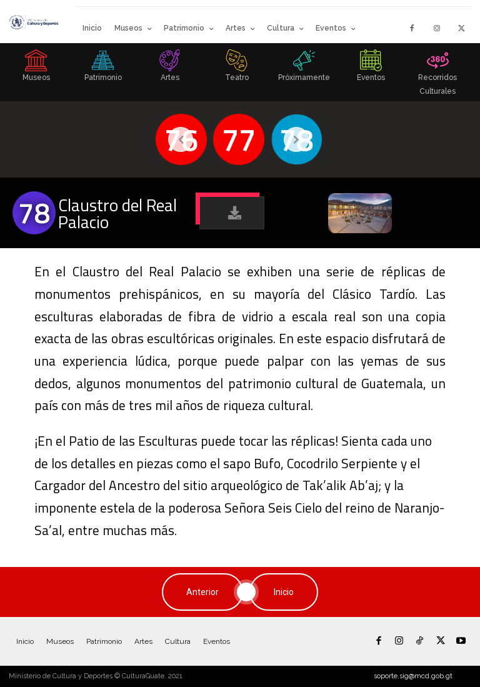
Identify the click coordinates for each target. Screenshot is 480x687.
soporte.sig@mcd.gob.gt (413, 676)
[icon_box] (35, 69)
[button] (231, 212)
